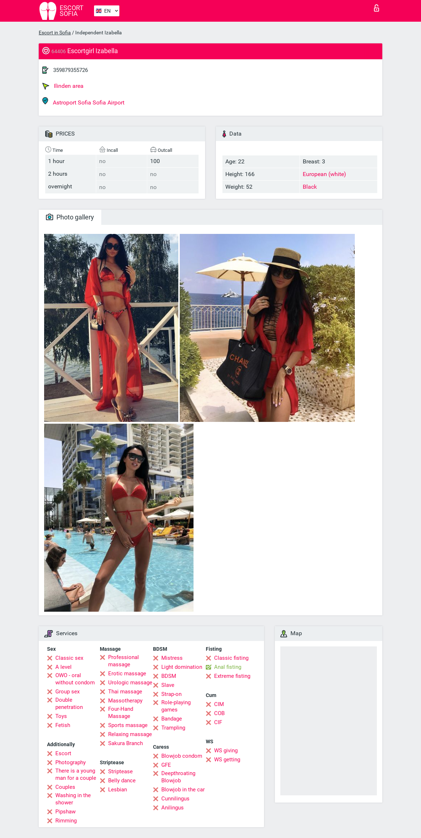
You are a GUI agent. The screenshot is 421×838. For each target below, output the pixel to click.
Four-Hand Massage (120, 712)
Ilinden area (63, 86)
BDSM (168, 676)
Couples (65, 787)
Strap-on (171, 694)
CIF (218, 722)
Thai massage (125, 691)
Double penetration (69, 703)
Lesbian (117, 789)
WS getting (227, 759)
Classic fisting (231, 658)
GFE (166, 765)
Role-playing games (176, 706)
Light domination (181, 667)
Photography (70, 762)
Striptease (120, 771)
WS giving (226, 750)
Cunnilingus (175, 798)
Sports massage (128, 725)
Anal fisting (227, 667)
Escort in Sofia (55, 32)
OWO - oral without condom (75, 679)
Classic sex (69, 658)
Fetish (62, 725)
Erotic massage (127, 673)
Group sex (67, 691)
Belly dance (122, 780)
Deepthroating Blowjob (178, 777)
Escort (63, 753)
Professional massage (123, 661)
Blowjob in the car (183, 789)
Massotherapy (125, 700)
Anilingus (172, 807)
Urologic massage (130, 682)
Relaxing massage (130, 734)
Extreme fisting (232, 676)
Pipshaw (65, 811)
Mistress (172, 658)
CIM (219, 704)
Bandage (171, 718)
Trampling (173, 727)
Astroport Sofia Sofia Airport (83, 101)
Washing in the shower (73, 799)
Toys (61, 716)
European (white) (324, 174)
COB (219, 713)
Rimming (66, 820)
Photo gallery (70, 217)
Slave (167, 685)
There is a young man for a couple (75, 774)
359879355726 (70, 70)
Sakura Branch (125, 743)
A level (63, 667)
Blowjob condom (181, 756)
